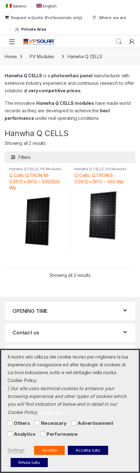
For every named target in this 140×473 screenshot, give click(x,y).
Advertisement (95, 423)
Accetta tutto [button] (88, 450)
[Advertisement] (73, 422)
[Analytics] (10, 433)
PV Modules (42, 56)
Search (118, 41)
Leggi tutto (50, 412)
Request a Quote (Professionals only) (43, 17)
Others (22, 423)
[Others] (10, 422)
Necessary (54, 423)
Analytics (25, 434)
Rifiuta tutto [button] (29, 462)
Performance (62, 434)
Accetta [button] (49, 450)
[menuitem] (16, 6)
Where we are (109, 17)
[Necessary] (37, 422)
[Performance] (42, 433)
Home (11, 56)
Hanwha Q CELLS (23, 169)
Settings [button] (16, 450)
